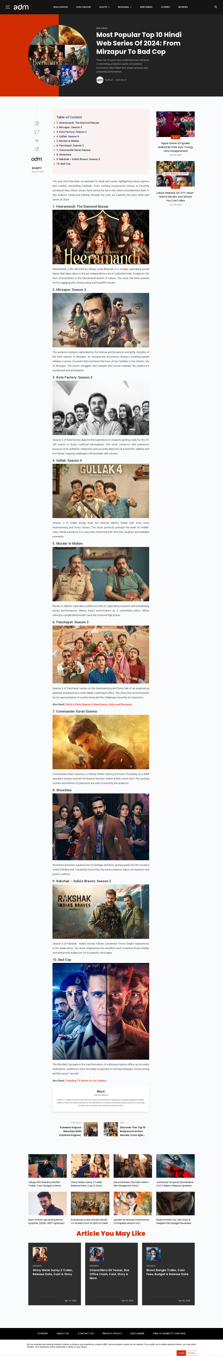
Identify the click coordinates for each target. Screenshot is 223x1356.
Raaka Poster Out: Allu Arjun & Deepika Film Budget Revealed (173, 1223)
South (103, 7)
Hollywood (83, 7)
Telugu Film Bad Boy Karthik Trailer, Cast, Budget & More (44, 1184)
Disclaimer (137, 1335)
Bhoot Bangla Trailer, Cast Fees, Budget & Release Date (167, 1283)
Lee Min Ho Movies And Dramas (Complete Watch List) (131, 1223)
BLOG (175, 137)
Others (165, 7)
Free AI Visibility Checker (169, 1335)
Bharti (37, 168)
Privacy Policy (112, 1335)
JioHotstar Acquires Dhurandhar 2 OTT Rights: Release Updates (175, 1184)
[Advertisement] (10, 58)
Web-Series (102, 28)
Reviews (183, 7)
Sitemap (43, 1335)
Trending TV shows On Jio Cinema (86, 1080)
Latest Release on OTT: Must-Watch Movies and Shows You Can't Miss (175, 196)
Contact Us (86, 1335)
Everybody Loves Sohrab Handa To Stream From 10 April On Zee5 (89, 1223)
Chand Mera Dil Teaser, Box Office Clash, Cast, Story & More (109, 1285)
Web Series (146, 7)
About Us (63, 1335)
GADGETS (37, 1277)
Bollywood (61, 7)
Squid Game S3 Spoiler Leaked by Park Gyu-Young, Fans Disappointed (175, 147)
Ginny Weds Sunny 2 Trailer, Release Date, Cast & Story (87, 1184)
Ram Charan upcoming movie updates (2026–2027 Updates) (46, 1223)
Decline (191, 1353)
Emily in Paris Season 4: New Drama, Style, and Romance (99, 704)
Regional (123, 7)
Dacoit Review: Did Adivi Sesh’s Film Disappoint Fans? (131, 1184)
